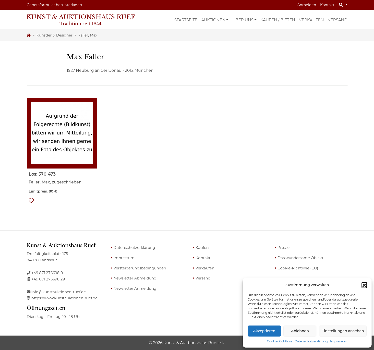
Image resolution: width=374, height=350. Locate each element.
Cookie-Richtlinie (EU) (297, 268)
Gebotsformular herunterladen (54, 5)
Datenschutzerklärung (311, 341)
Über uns (242, 20)
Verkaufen (311, 20)
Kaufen (202, 247)
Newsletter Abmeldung (134, 278)
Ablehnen (300, 330)
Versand (337, 20)
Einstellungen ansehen (343, 330)
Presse (283, 247)
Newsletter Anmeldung (134, 288)
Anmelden (306, 5)
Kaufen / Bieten (277, 20)
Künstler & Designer (54, 35)
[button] (364, 284)
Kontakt (327, 5)
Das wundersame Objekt (300, 257)
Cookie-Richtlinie (279, 341)
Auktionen (213, 20)
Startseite (185, 20)
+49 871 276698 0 (45, 272)
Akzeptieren (264, 330)
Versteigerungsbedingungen (139, 268)
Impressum (338, 341)
